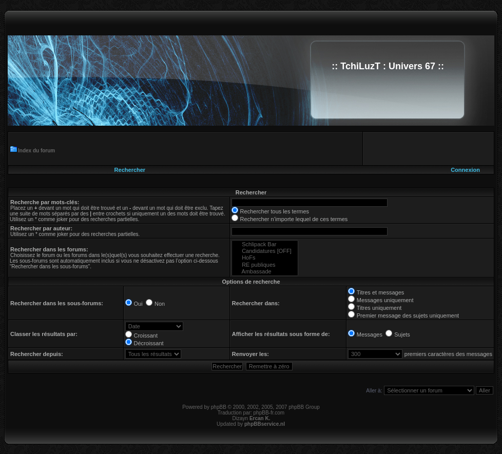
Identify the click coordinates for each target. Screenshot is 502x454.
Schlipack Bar (265, 244)
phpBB (218, 407)
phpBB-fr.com (269, 413)
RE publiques (265, 265)
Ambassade (265, 271)
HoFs (265, 257)
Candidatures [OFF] (265, 251)
